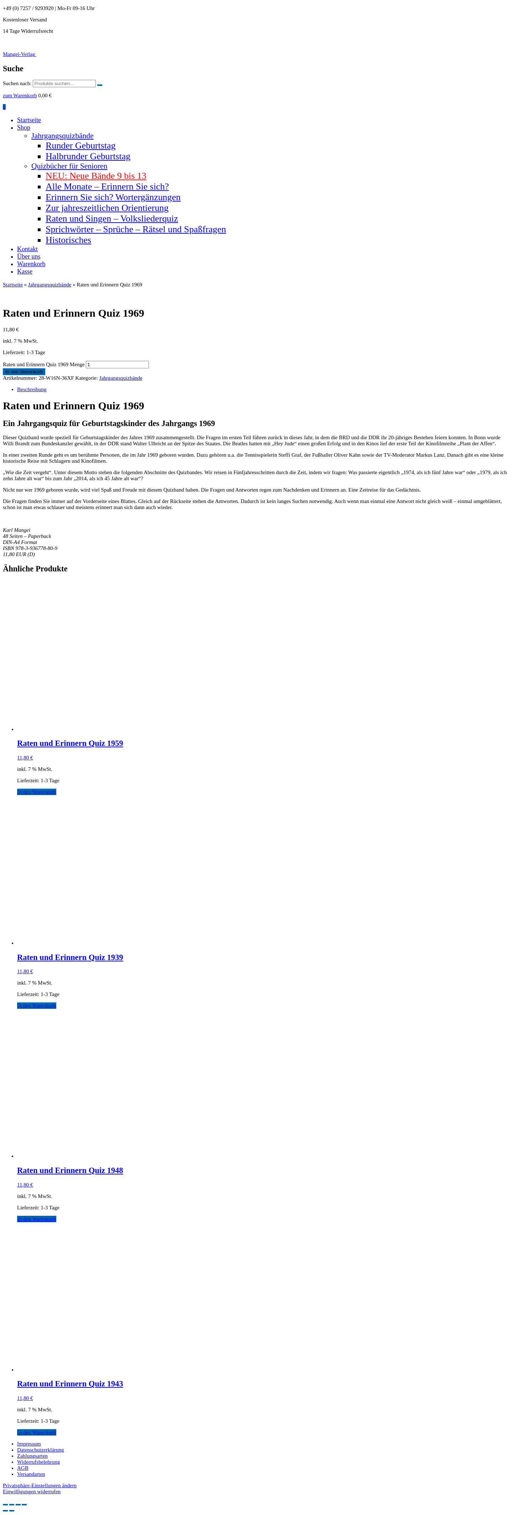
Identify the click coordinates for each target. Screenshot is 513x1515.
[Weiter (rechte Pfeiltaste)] (11, 1510)
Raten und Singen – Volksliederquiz (112, 218)
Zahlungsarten (32, 1456)
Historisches (68, 240)
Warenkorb (31, 264)
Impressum (29, 1444)
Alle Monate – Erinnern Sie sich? (107, 186)
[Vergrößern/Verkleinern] (5, 1504)
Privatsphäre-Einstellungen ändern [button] (40, 1485)
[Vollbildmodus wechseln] (11, 1504)
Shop (23, 127)
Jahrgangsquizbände (62, 135)
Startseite (29, 120)
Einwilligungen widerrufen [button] (32, 1491)
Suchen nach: (17, 83)
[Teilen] (18, 1504)
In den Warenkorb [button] (36, 792)
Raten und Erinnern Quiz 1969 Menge (44, 364)
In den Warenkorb (24, 371)
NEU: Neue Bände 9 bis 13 (96, 176)
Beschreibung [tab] (31, 389)
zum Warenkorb (20, 95)
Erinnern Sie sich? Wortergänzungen (113, 197)
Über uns (29, 256)
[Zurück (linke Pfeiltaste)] (5, 1510)
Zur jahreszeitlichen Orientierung (107, 208)
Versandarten (31, 1474)
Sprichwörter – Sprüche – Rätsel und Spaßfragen (136, 229)
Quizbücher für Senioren (69, 166)
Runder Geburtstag (80, 145)
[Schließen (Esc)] (24, 1504)
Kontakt (27, 249)
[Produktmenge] (117, 364)
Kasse (24, 271)
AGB (22, 1468)
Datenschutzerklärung (40, 1450)
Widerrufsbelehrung (38, 1462)
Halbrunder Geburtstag (88, 156)
